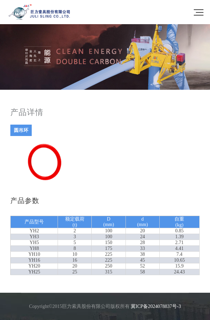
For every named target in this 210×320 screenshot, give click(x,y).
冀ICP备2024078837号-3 (156, 306)
